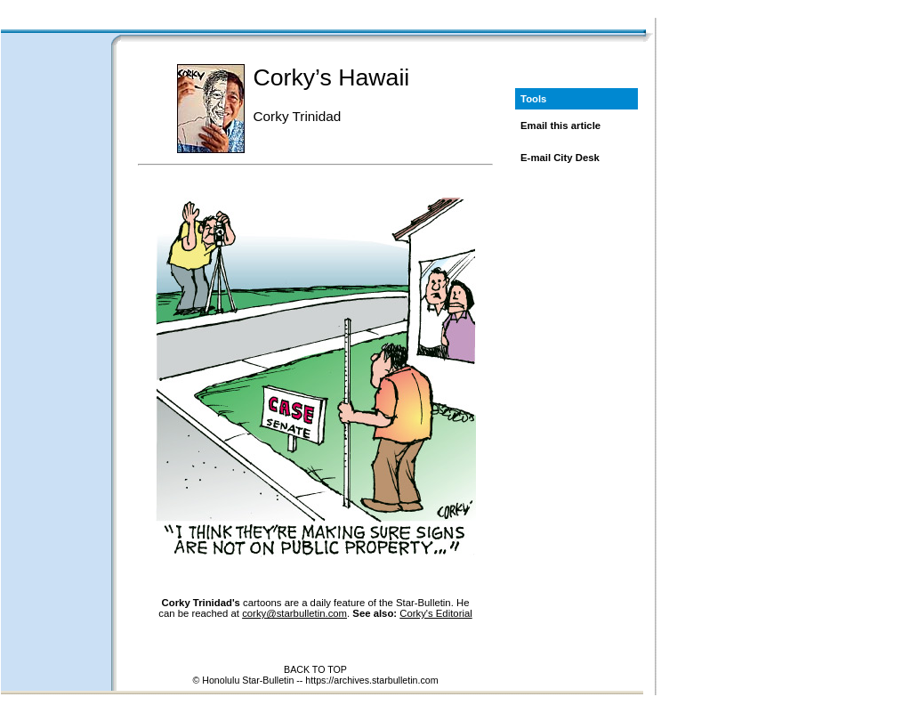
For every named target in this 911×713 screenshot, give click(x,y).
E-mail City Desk (560, 157)
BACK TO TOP (315, 669)
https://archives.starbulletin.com (371, 680)
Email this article (560, 125)
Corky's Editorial (435, 613)
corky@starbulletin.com (294, 613)
